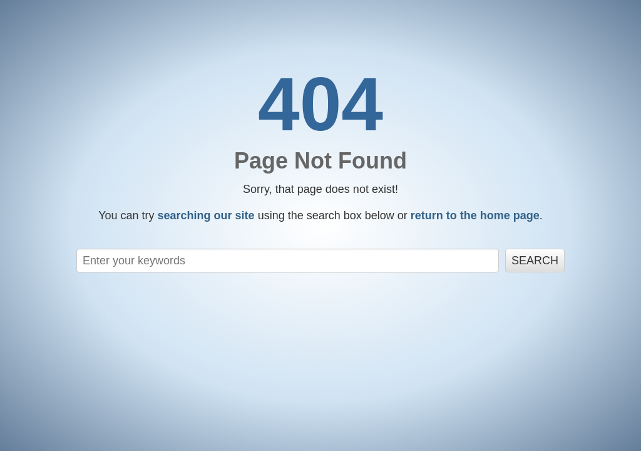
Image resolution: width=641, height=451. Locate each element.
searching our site (206, 215)
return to (475, 215)
